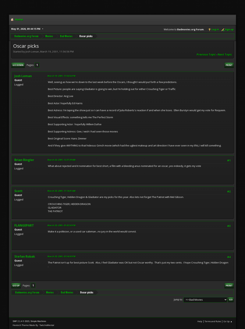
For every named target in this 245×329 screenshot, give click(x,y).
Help (199, 321)
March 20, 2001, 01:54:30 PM (62, 256)
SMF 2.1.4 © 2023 (21, 321)
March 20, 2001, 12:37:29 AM (62, 159)
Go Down (17, 65)
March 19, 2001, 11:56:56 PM (62, 75)
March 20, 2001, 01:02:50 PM (62, 225)
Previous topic (206, 54)
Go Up (16, 285)
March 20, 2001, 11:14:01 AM (62, 190)
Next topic (225, 54)
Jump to (178, 299)
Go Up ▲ (227, 321)
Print (229, 65)
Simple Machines (38, 321)
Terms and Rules (213, 321)
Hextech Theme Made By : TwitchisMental (33, 325)
